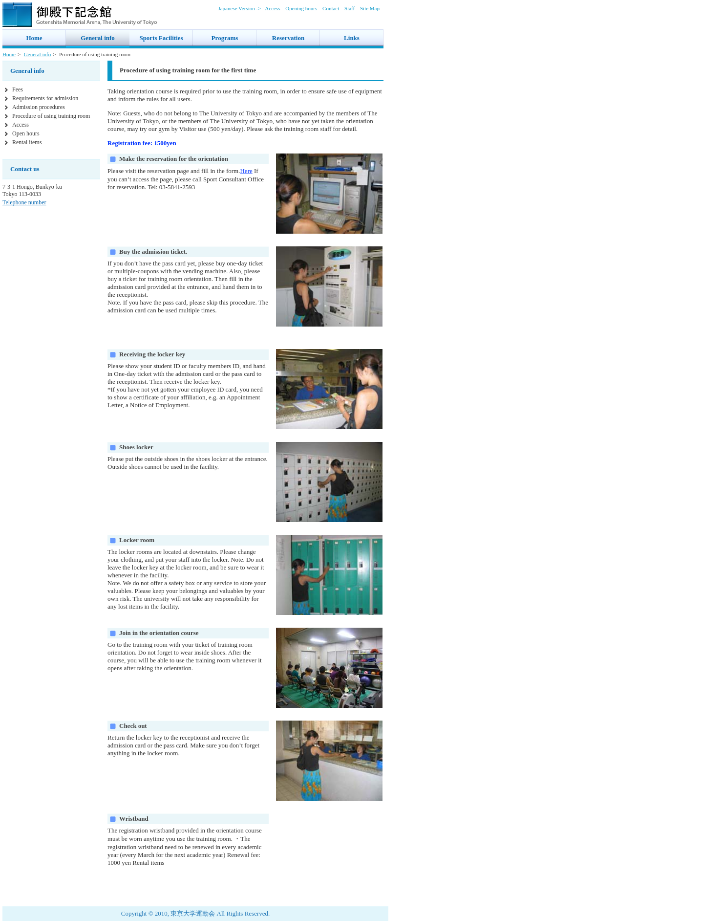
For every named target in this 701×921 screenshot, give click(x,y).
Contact (330, 8)
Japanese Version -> (239, 8)
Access (272, 8)
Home (9, 54)
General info (37, 54)
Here (246, 171)
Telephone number (24, 202)
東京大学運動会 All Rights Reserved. (220, 913)
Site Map (370, 8)
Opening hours (301, 8)
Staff (349, 8)
